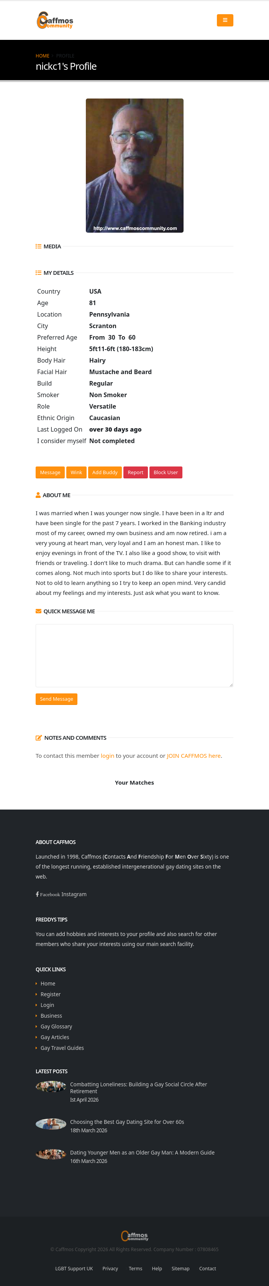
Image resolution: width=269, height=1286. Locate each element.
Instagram (74, 894)
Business (51, 1015)
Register (51, 994)
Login (47, 1005)
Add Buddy (105, 472)
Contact (207, 1268)
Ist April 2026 (84, 1099)
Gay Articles (55, 1037)
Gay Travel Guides (62, 1048)
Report (136, 472)
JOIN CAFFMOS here (194, 755)
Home (42, 56)
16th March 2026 (88, 1161)
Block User (166, 472)
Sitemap (181, 1268)
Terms (135, 1268)
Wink (76, 472)
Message (50, 472)
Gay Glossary (56, 1026)
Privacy (110, 1268)
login (107, 755)
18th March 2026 (88, 1130)
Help (157, 1268)
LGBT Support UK (74, 1268)
